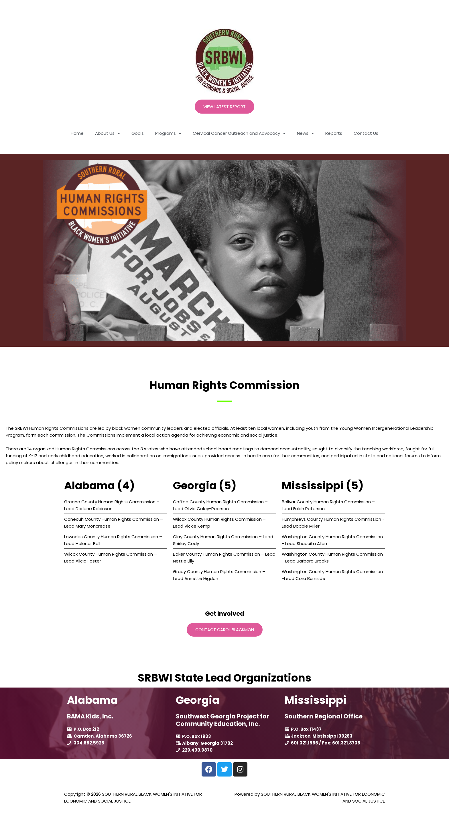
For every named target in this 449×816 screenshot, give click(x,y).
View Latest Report (224, 107)
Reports (333, 133)
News (305, 133)
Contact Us (366, 133)
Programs (168, 133)
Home (77, 133)
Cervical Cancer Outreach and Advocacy (239, 133)
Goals (137, 133)
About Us (107, 133)
